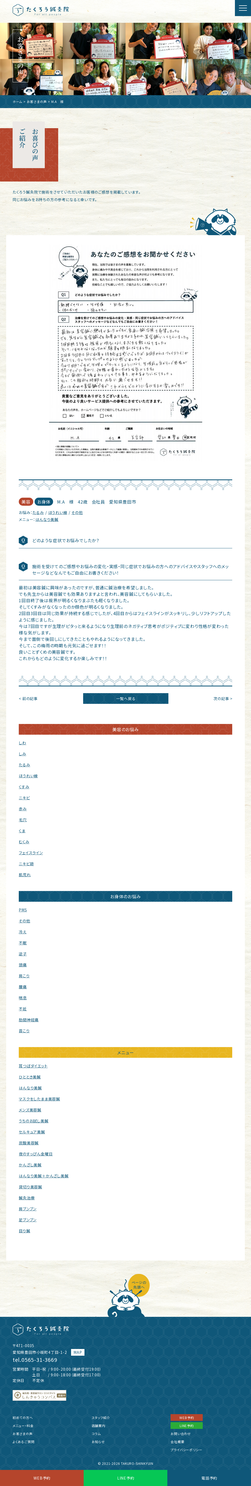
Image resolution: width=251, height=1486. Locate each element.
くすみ (24, 786)
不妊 (23, 1008)
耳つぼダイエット (33, 1066)
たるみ (38, 512)
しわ (22, 742)
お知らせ (98, 1441)
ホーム (17, 101)
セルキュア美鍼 (32, 1131)
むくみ (24, 841)
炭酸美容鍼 (29, 1142)
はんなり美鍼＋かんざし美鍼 (43, 1175)
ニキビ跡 (26, 863)
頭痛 (23, 964)
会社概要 (177, 1441)
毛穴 (23, 819)
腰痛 (23, 986)
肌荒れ (25, 874)
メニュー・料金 (23, 1425)
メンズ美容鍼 (30, 1109)
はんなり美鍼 (46, 519)
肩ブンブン (27, 1208)
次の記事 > (222, 698)
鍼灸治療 (27, 1197)
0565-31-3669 (39, 1359)
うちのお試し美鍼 (33, 1120)
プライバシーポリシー (186, 1449)
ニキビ (24, 797)
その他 (77, 512)
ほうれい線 (57, 512)
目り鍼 (24, 1230)
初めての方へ (23, 1417)
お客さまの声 (37, 101)
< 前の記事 (28, 698)
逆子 (23, 953)
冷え (23, 931)
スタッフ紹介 (101, 1417)
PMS (23, 909)
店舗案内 (98, 1425)
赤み (23, 808)
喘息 (23, 997)
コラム (96, 1433)
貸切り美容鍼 (30, 1186)
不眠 (23, 942)
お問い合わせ (181, 1433)
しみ (22, 753)
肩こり (24, 975)
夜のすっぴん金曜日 (36, 1153)
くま (22, 830)
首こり (24, 1030)
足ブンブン (27, 1219)
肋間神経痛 (29, 1019)
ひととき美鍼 (30, 1077)
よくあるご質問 (24, 1441)
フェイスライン (31, 852)
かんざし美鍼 (30, 1164)
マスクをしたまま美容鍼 (39, 1098)
